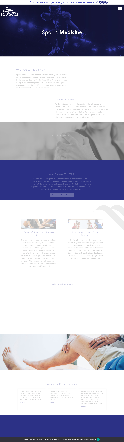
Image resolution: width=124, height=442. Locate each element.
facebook (100, 2)
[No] (122, 439)
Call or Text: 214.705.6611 (40, 2)
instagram (103, 2)
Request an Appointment (86, 2)
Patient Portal (69, 2)
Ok (98, 439)
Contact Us (56, 2)
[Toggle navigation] (120, 8)
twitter (106, 2)
